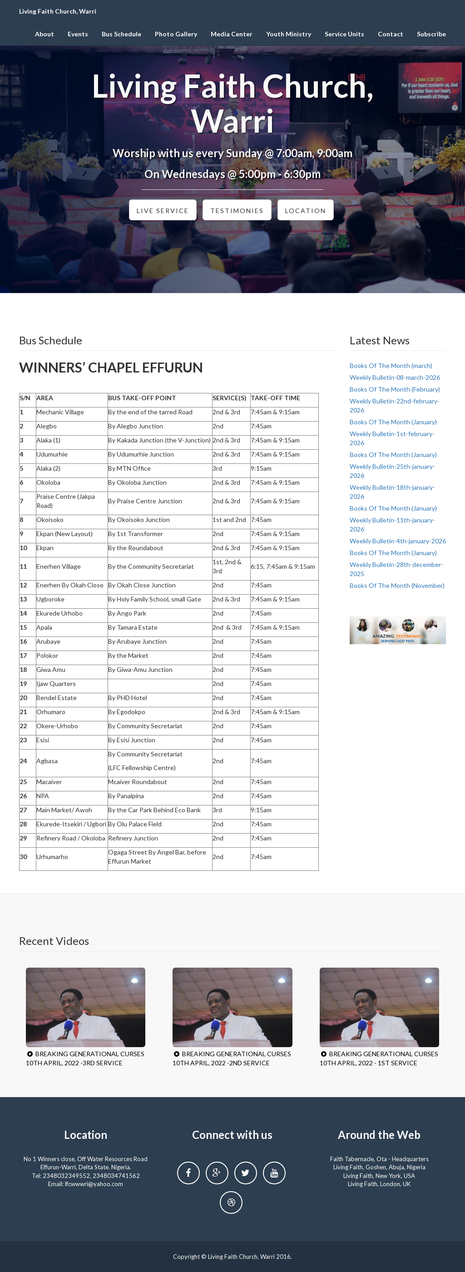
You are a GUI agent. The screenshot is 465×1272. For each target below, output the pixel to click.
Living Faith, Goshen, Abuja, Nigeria (379, 1167)
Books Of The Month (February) (395, 389)
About (44, 34)
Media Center (231, 34)
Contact (390, 34)
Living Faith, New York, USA (379, 1175)
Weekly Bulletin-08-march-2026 (395, 377)
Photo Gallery (176, 34)
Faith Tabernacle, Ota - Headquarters (379, 1159)
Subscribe (431, 34)
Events (78, 34)
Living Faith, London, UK (379, 1184)
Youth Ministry (288, 34)
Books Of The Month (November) (397, 585)
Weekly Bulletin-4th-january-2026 (398, 541)
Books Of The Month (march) (391, 365)
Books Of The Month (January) (393, 422)
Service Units (344, 34)
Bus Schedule (121, 34)
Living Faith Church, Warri (57, 11)
